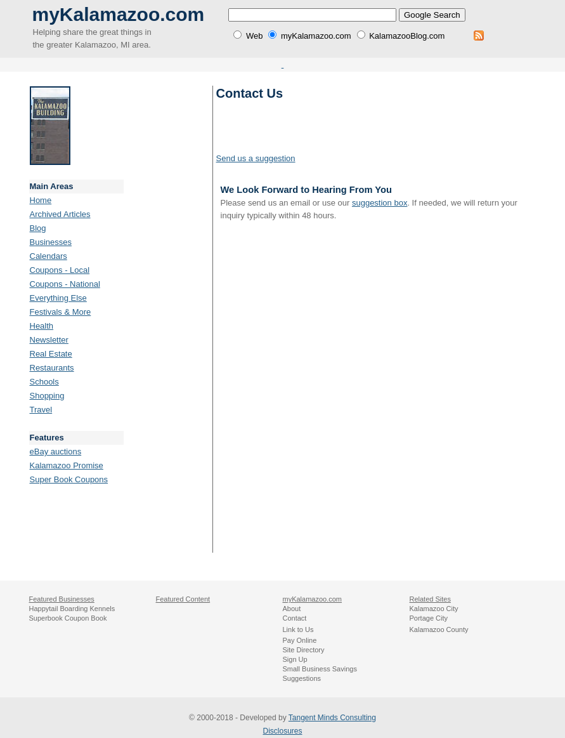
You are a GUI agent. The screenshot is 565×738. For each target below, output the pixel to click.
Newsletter (49, 340)
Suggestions (302, 678)
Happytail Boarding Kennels (72, 608)
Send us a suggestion (255, 158)
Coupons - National (65, 284)
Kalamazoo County (439, 629)
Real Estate (51, 354)
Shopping (47, 395)
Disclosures (282, 731)
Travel (41, 409)
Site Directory (304, 650)
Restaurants (52, 367)
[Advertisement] (168, 276)
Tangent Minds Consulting (332, 717)
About (292, 608)
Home (41, 200)
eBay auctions (56, 451)
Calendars (48, 256)
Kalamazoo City (434, 608)
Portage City (429, 618)
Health (42, 326)
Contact (295, 618)
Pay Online (300, 640)
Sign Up (295, 659)
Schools (44, 381)
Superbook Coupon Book (68, 618)
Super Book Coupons (69, 479)
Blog (38, 228)
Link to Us (298, 629)
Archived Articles (60, 214)
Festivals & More (60, 312)
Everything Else (58, 298)
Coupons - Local (60, 270)
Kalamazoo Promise (66, 465)
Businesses (51, 242)
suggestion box (379, 203)
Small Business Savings (320, 669)
